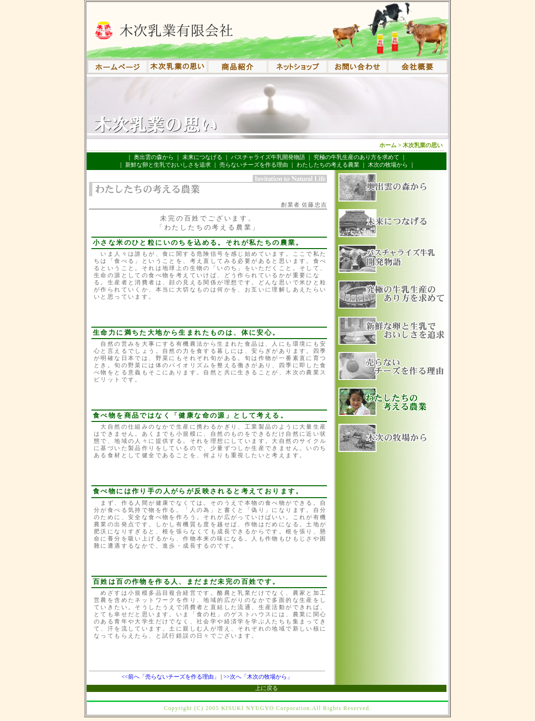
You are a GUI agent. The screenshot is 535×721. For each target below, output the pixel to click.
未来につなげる (202, 157)
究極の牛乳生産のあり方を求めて (356, 157)
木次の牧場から (388, 164)
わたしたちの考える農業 (328, 164)
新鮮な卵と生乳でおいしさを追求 (168, 164)
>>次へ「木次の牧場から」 (258, 676)
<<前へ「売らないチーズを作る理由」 (170, 676)
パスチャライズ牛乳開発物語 (268, 157)
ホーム (387, 145)
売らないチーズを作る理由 (253, 164)
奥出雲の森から (154, 157)
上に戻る (266, 688)
